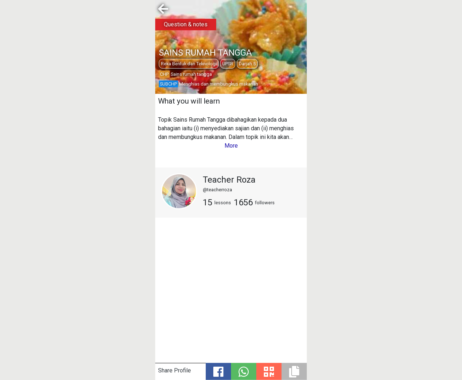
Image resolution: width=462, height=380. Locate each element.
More (231, 145)
